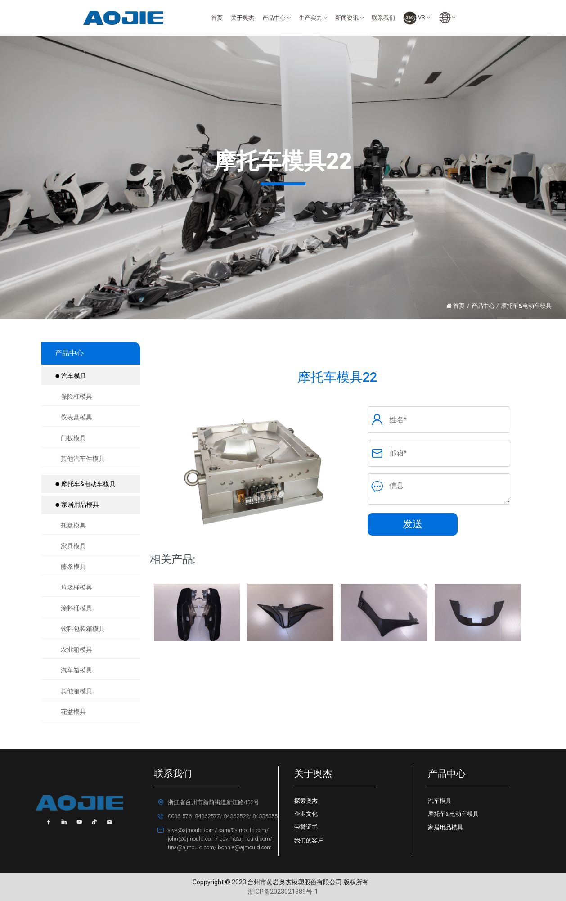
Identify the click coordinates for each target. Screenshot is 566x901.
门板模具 (73, 437)
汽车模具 (70, 375)
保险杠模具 (76, 396)
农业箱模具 (76, 649)
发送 (412, 524)
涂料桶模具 (76, 608)
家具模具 (73, 546)
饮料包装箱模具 (83, 628)
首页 (217, 17)
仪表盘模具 (76, 417)
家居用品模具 (77, 504)
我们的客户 (308, 840)
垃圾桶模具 (76, 587)
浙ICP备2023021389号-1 (283, 891)
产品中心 (276, 17)
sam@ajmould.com (241, 830)
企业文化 (306, 814)
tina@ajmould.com (191, 847)
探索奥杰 (306, 800)
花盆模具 (73, 711)
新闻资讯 (349, 17)
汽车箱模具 (76, 670)
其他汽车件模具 (83, 458)
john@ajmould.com (192, 838)
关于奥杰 (242, 17)
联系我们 (383, 17)
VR (416, 18)
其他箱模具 (76, 690)
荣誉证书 (306, 827)
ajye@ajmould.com (191, 830)
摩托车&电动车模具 (85, 483)
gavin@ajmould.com (244, 838)
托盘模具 (73, 525)
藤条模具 (73, 566)
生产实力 (313, 17)
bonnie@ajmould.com (244, 847)
